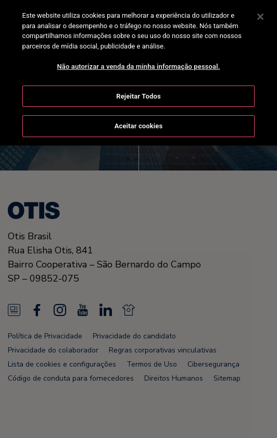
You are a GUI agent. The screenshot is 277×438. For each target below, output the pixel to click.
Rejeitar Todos (138, 94)
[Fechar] (260, 14)
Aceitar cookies (138, 124)
